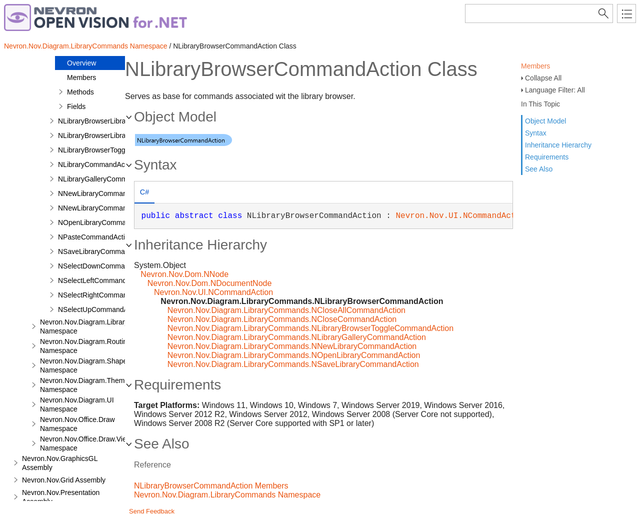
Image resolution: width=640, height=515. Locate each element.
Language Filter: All (555, 90)
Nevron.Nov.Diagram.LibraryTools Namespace (92, 326)
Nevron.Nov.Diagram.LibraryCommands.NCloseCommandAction (282, 319)
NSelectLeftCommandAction (102, 280)
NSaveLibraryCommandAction (105, 252)
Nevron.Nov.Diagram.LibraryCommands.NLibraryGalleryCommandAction (297, 337)
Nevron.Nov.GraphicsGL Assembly (60, 463)
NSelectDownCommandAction (105, 266)
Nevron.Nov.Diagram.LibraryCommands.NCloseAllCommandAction (287, 310)
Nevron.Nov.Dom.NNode (184, 274)
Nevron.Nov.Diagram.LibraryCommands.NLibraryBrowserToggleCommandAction (311, 328)
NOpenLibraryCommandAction (106, 222)
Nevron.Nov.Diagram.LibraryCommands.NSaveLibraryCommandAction (293, 364)
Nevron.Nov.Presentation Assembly (61, 497)
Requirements (546, 157)
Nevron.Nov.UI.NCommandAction (463, 216)
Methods (80, 92)
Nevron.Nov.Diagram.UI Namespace (77, 404)
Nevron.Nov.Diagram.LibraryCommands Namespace (86, 46)
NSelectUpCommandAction (100, 310)
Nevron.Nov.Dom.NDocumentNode (210, 283)
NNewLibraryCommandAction (104, 194)
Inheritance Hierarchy (558, 145)
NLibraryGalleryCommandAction (108, 179)
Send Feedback (151, 511)
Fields (76, 106)
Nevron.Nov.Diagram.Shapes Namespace (85, 365)
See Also (538, 169)
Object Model (545, 121)
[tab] (144, 193)
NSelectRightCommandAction (104, 295)
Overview (81, 63)
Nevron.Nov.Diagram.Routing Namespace (85, 346)
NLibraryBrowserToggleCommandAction (120, 150)
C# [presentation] (144, 192)
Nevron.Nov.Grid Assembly (64, 480)
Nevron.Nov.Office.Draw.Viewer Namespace (89, 443)
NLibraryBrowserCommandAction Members (211, 486)
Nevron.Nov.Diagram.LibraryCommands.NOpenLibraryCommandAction (294, 355)
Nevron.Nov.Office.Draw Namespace (77, 424)
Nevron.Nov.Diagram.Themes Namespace (86, 385)
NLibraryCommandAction (97, 164)
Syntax (535, 133)
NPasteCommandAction (95, 237)
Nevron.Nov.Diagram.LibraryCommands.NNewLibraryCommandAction (292, 346)
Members (535, 66)
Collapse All (543, 78)
